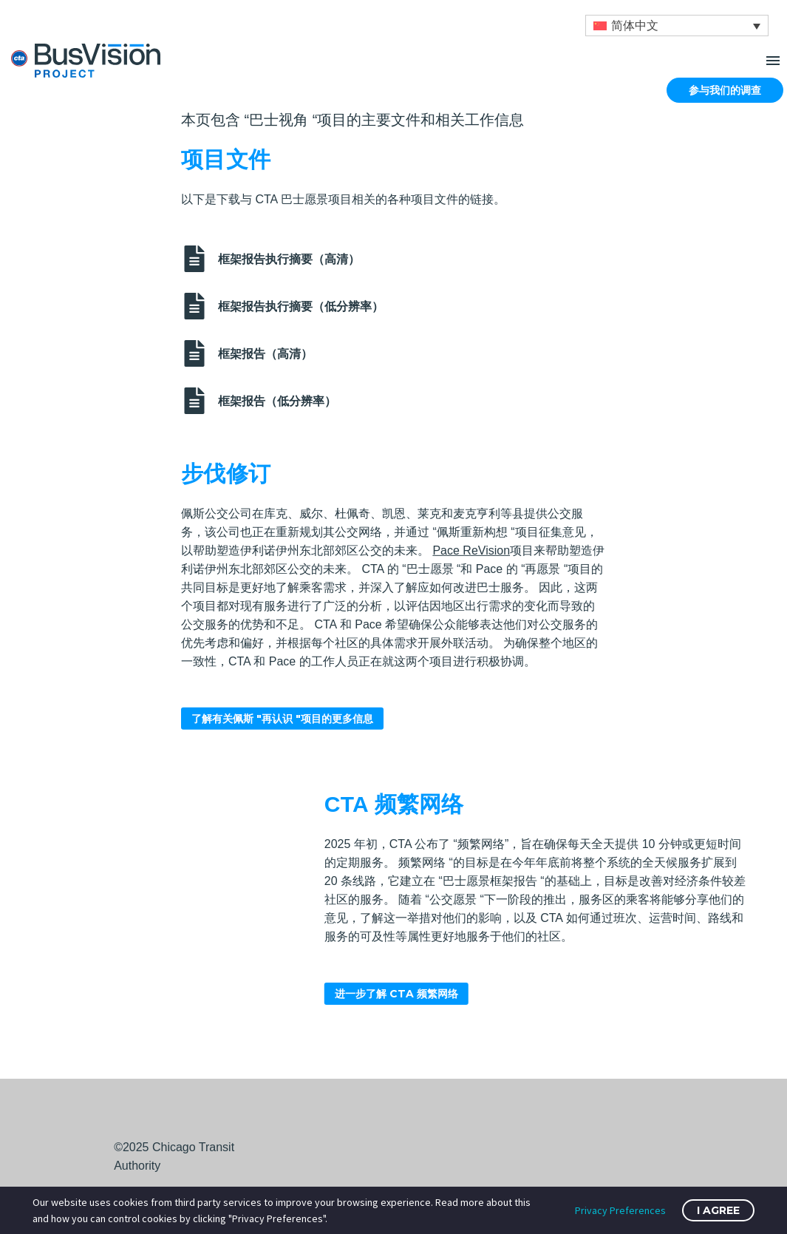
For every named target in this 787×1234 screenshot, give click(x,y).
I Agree (718, 1210)
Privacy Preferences (620, 1210)
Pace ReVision (471, 535)
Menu (773, 60)
